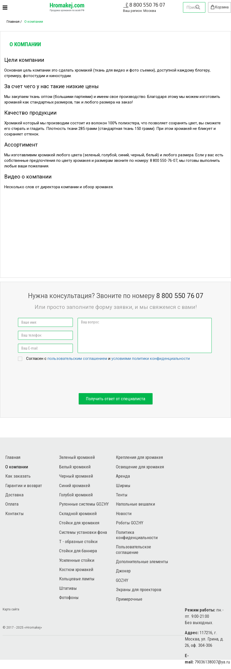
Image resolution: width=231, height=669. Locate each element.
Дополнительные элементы (142, 561)
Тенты (122, 494)
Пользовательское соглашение (133, 549)
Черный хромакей (76, 476)
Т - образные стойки (78, 541)
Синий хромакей (74, 485)
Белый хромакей (75, 466)
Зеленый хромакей (77, 457)
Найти (197, 7)
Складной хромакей (78, 513)
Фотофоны (69, 597)
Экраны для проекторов (138, 589)
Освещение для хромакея (140, 466)
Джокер (123, 570)
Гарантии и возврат (23, 485)
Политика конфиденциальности (137, 535)
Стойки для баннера (78, 550)
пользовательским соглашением (77, 358)
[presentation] (116, 377)
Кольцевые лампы (77, 578)
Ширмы (123, 485)
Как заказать (18, 476)
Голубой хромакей (76, 494)
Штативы (68, 588)
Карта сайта (11, 609)
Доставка (14, 494)
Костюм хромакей (76, 569)
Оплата (11, 504)
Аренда (123, 476)
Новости (123, 513)
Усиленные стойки (76, 560)
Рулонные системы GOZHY (84, 504)
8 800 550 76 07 (147, 5)
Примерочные (129, 599)
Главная (13, 21)
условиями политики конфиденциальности (150, 358)
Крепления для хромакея (139, 457)
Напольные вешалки (135, 504)
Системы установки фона (83, 532)
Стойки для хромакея (79, 522)
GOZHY (122, 580)
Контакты (14, 513)
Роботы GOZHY (129, 522)
